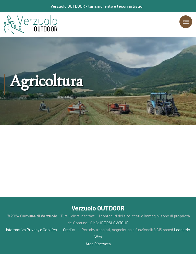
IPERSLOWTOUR (114, 222)
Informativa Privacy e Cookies (31, 229)
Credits (69, 229)
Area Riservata (98, 243)
